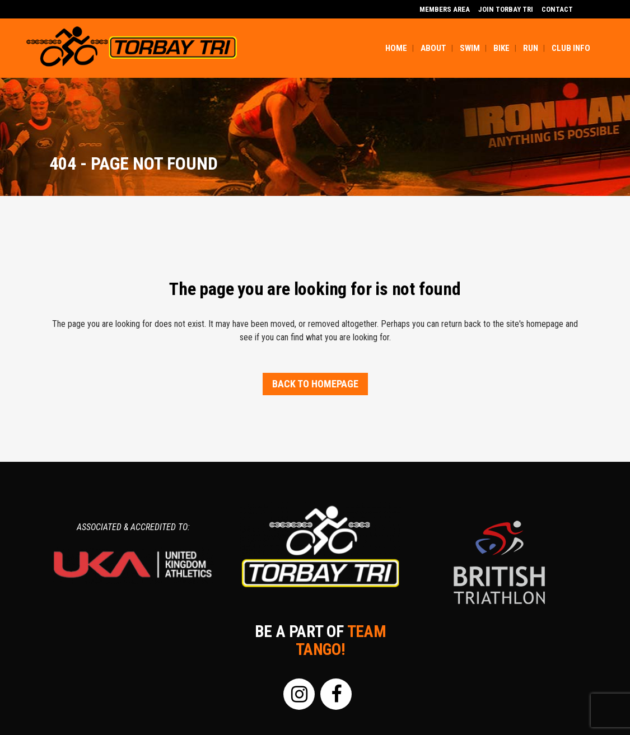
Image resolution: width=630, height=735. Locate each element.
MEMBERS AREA (444, 9)
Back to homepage (315, 384)
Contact (557, 9)
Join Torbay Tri (505, 9)
